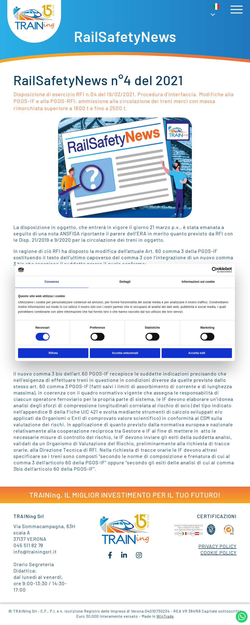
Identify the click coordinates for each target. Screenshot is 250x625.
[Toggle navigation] (236, 9)
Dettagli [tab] (125, 281)
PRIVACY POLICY (217, 546)
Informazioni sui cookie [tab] (198, 281)
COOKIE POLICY (218, 552)
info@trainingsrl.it (35, 551)
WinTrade (165, 616)
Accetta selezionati (125, 353)
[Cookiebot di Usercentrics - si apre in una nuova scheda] (210, 270)
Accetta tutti (196, 353)
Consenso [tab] (52, 281)
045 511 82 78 (28, 545)
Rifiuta (53, 353)
